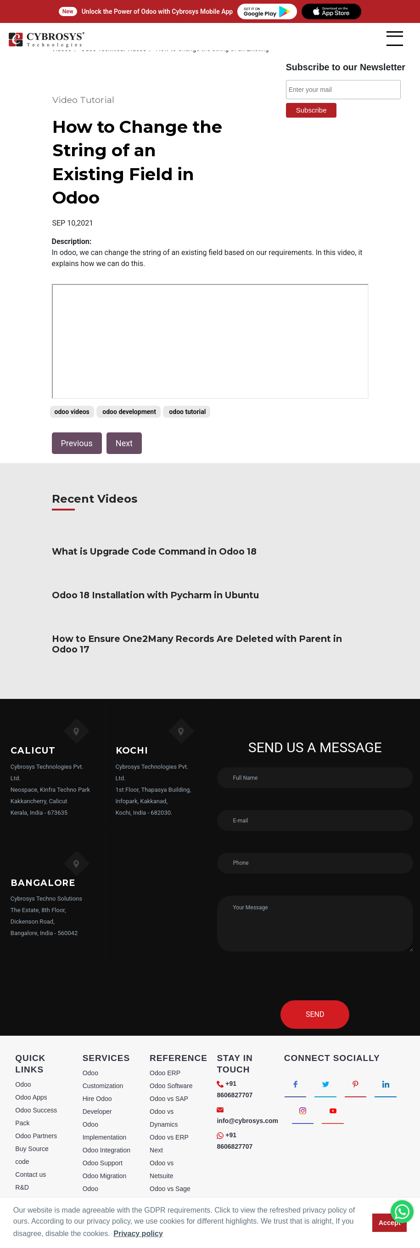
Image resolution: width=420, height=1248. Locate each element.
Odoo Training (103, 1180)
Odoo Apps (31, 1063)
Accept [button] (390, 1222)
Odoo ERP (165, 1039)
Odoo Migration (105, 1142)
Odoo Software (171, 1051)
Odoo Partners (36, 1102)
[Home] (46, 45)
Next (124, 420)
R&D (22, 1153)
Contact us (30, 1140)
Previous (77, 420)
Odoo (23, 1050)
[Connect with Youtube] (334, 1077)
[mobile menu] (394, 38)
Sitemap (27, 1179)
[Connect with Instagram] (303, 1077)
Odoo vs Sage (170, 1154)
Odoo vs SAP (169, 1064)
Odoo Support (103, 1129)
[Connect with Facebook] (296, 1050)
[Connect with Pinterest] (357, 1050)
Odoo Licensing (105, 1193)
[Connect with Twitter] (326, 1050)
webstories (30, 1166)
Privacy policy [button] (138, 1233)
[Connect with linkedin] (388, 1050)
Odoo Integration (106, 1116)
